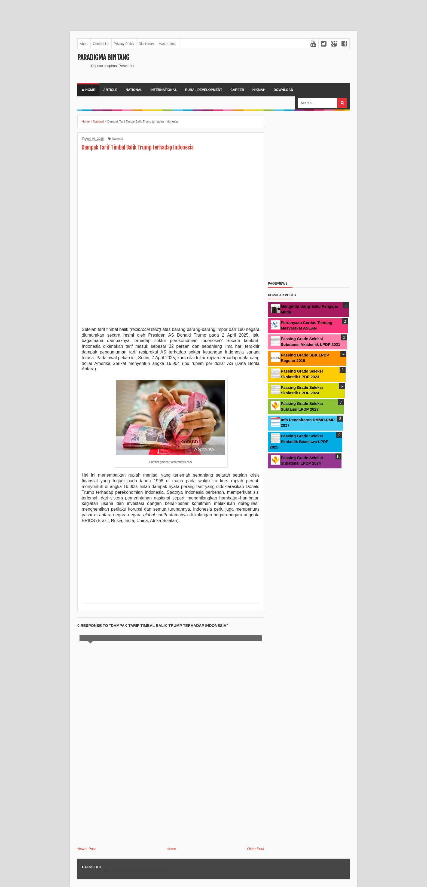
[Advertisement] (99, 12)
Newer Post (86, 849)
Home (88, 90)
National (134, 90)
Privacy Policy (124, 44)
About (84, 44)
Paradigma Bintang (103, 57)
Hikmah (259, 90)
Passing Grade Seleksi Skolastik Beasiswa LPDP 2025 (299, 441)
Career (237, 90)
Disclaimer (146, 44)
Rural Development (203, 90)
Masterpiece (167, 44)
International (163, 90)
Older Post (255, 849)
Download (283, 90)
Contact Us (101, 44)
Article (110, 90)
